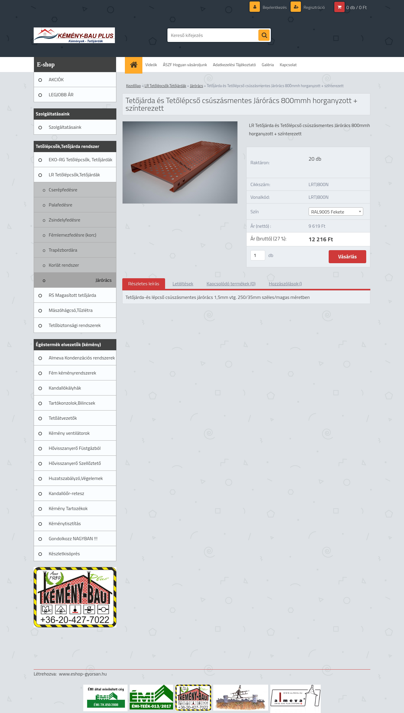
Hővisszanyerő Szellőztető (75, 463)
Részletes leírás (143, 283)
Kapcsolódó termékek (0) (230, 283)
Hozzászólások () (285, 283)
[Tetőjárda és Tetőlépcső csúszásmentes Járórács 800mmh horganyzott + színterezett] (180, 123)
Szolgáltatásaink (65, 127)
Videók (151, 64)
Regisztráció (314, 7)
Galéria (268, 64)
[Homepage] (135, 64)
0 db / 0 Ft (356, 7)
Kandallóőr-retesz (66, 493)
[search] (264, 35)
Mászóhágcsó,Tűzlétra (71, 310)
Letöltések (182, 283)
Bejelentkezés (275, 7)
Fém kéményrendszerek (72, 372)
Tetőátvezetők (63, 417)
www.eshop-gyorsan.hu (83, 673)
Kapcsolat (288, 64)
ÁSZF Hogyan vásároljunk (185, 64)
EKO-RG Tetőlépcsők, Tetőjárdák (80, 159)
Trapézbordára (63, 249)
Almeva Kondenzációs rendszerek (82, 357)
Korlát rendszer (64, 264)
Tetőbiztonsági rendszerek (75, 325)
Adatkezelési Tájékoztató (234, 64)
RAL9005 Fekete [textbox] (327, 211)
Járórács (104, 280)
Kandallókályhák (65, 387)
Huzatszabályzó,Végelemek (76, 478)
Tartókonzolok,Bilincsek (72, 402)
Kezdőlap (133, 86)
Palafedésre (60, 204)
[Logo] (74, 35)
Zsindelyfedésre (64, 219)
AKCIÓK (56, 79)
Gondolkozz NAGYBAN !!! (73, 538)
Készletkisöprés (64, 553)
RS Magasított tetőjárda (72, 295)
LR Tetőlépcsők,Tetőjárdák (74, 174)
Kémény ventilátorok (69, 433)
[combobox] (336, 211)
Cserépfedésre (63, 189)
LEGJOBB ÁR (61, 94)
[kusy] (257, 255)
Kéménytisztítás (65, 523)
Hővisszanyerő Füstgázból (75, 448)
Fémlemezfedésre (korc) (72, 234)
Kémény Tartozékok (68, 508)
